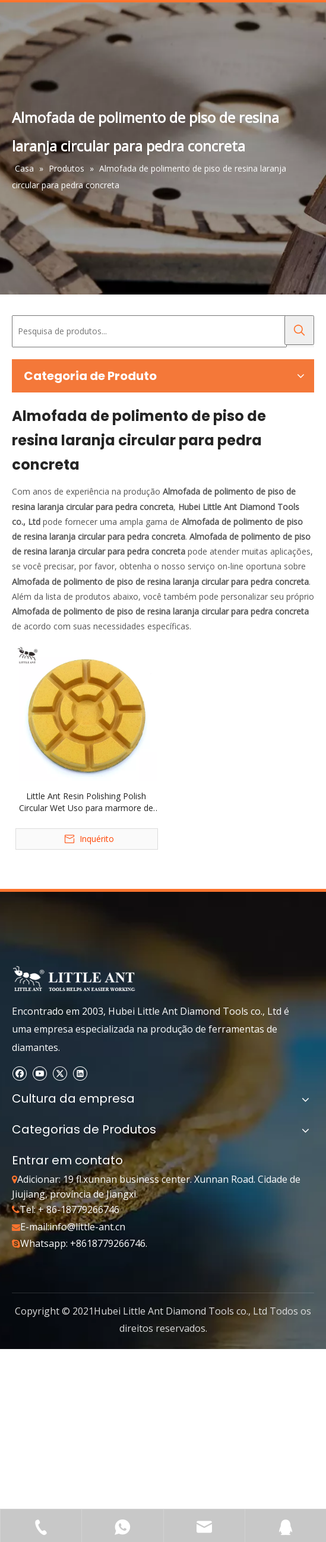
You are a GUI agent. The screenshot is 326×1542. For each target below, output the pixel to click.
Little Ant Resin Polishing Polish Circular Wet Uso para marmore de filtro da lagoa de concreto (86, 802)
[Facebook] (19, 1073)
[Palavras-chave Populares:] (299, 330)
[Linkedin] (79, 1073)
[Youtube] (39, 1073)
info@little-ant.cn (87, 1226)
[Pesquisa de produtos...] (149, 331)
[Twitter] (59, 1073)
